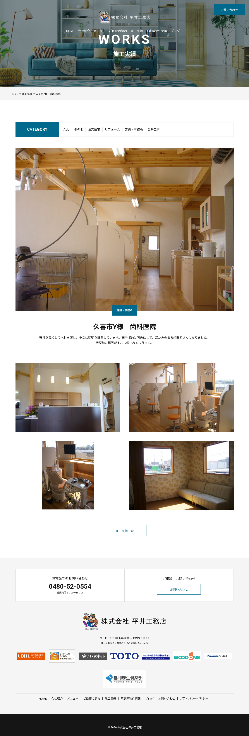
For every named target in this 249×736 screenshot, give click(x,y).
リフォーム (112, 129)
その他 (78, 129)
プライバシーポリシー (194, 698)
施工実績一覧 (124, 531)
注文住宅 (94, 129)
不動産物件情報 (156, 31)
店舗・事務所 (134, 129)
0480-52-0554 (70, 586)
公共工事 (154, 129)
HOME (70, 31)
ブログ (175, 31)
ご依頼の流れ (118, 31)
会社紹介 (84, 31)
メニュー (99, 31)
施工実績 (137, 31)
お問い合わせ (229, 10)
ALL (66, 129)
